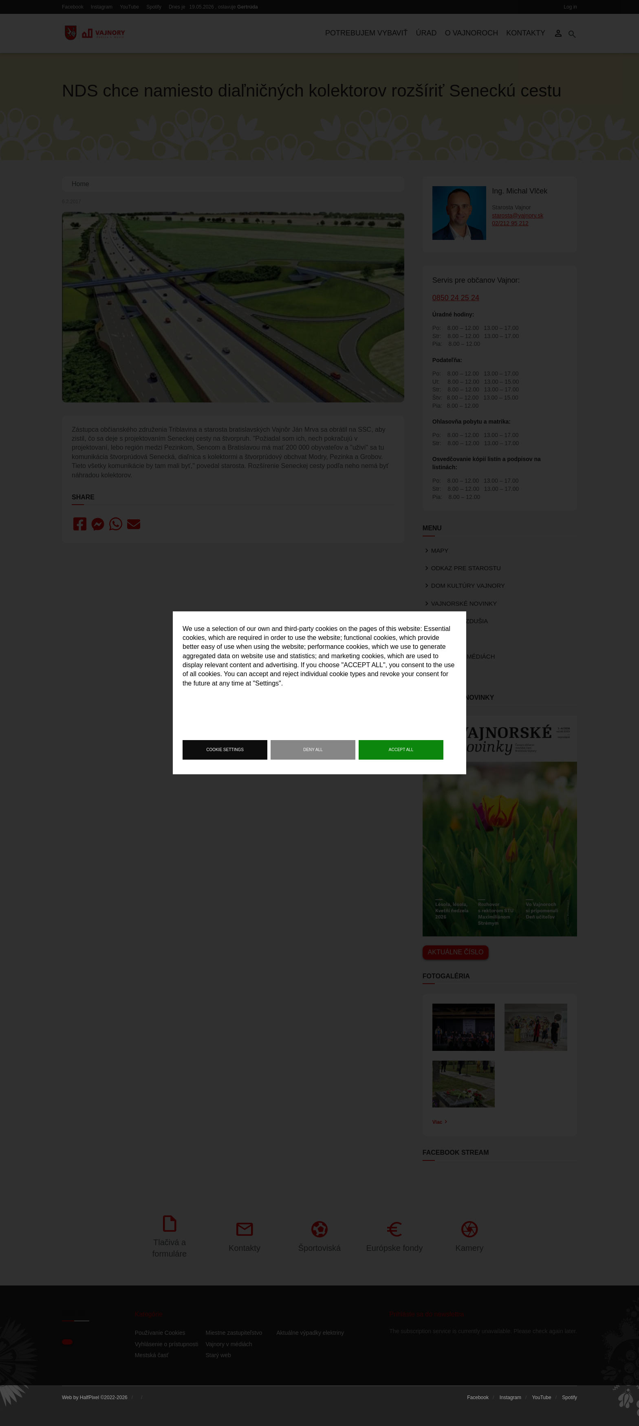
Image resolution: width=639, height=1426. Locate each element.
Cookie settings (225, 749)
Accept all (401, 749)
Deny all (313, 749)
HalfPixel (89, 1397)
